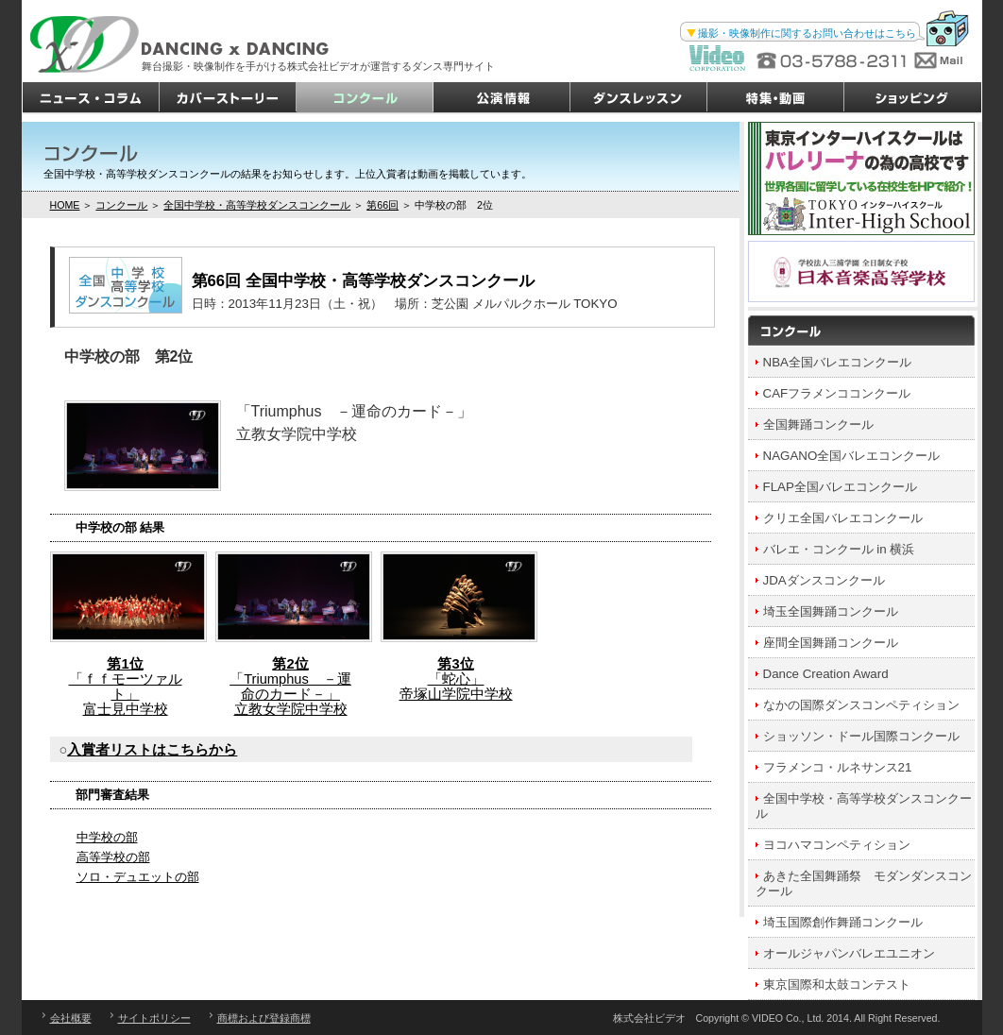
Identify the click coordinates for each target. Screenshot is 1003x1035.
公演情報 (502, 98)
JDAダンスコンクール (824, 580)
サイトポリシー (154, 1018)
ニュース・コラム (91, 98)
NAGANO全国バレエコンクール (852, 456)
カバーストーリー (228, 98)
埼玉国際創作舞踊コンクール (843, 922)
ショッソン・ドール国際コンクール (861, 736)
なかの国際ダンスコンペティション (861, 705)
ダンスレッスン (638, 98)
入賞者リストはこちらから (152, 749)
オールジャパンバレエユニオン (849, 953)
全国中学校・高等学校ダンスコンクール (256, 205)
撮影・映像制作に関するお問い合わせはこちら (807, 33)
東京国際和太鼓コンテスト (836, 984)
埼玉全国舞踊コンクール (830, 611)
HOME (65, 205)
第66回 (382, 205)
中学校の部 (107, 837)
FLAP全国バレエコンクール (840, 487)
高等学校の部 (113, 857)
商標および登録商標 (264, 1018)
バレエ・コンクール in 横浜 (839, 549)
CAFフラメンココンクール (837, 393)
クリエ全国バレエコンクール (843, 518)
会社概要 (71, 1018)
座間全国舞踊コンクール (830, 643)
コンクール (365, 98)
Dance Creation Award (826, 674)
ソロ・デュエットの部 (137, 877)
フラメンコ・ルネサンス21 (837, 767)
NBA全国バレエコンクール (837, 362)
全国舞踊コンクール (818, 424)
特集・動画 (775, 98)
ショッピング (912, 98)
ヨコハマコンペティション (836, 845)
